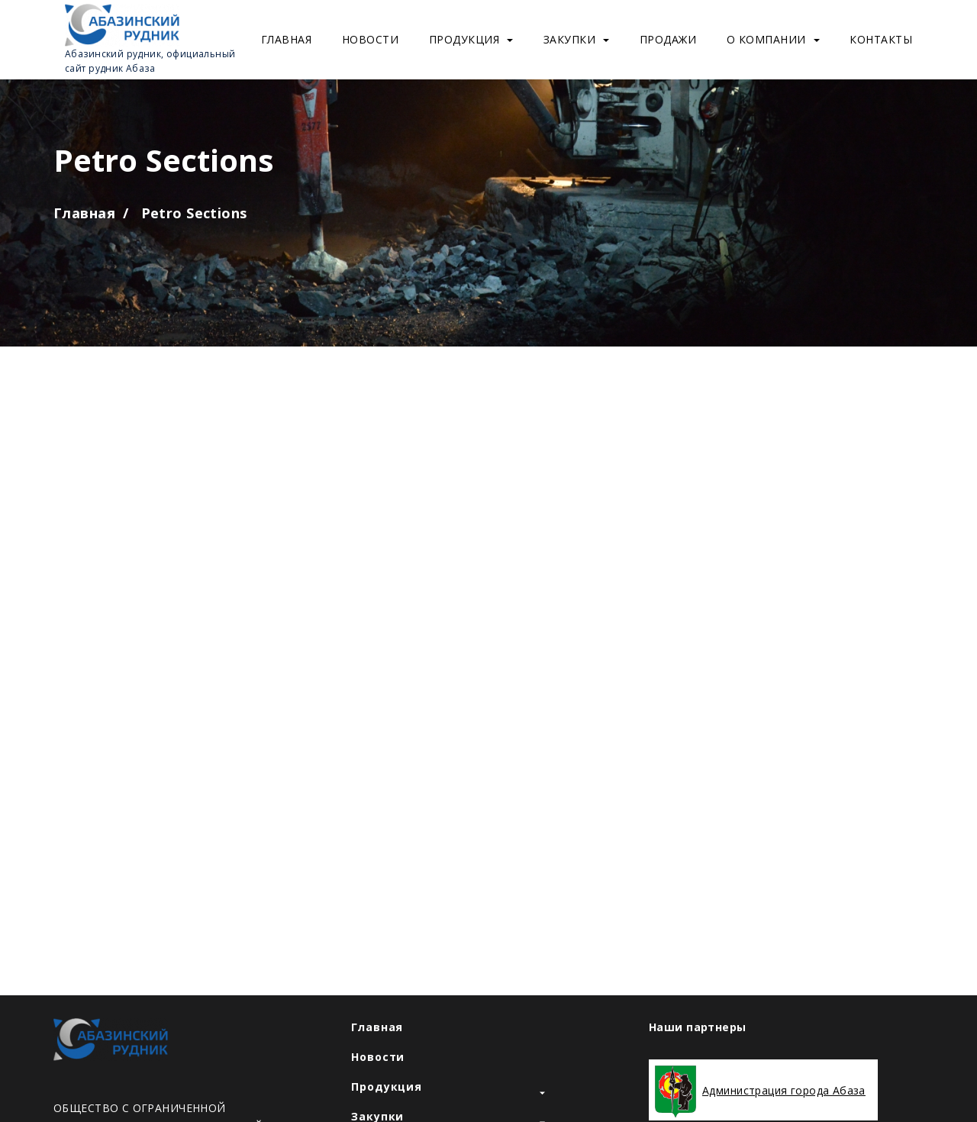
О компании (773, 39)
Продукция (471, 39)
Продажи (668, 39)
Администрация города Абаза (784, 1090)
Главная (286, 39)
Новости (370, 39)
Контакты (881, 39)
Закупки (576, 39)
